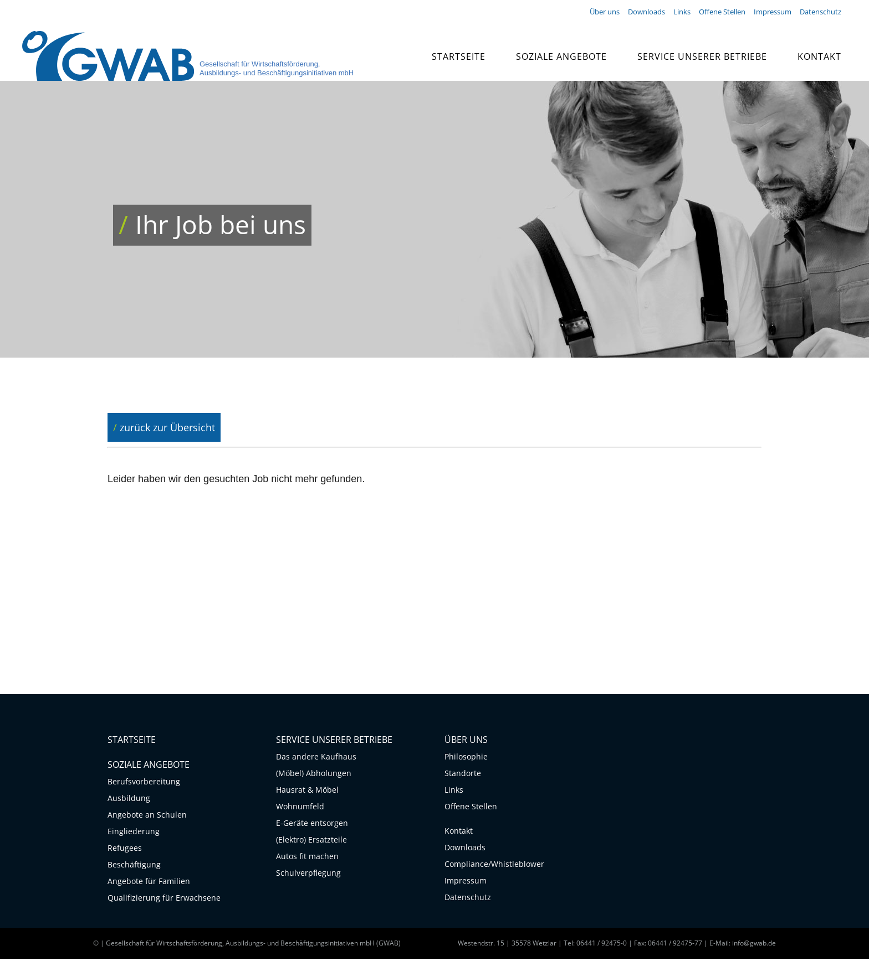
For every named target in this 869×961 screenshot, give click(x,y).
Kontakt (458, 833)
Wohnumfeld (300, 808)
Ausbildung (129, 800)
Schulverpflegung (308, 875)
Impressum (465, 882)
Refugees (125, 850)
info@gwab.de (754, 945)
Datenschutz (467, 899)
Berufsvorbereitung (144, 783)
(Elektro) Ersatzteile (311, 841)
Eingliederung (134, 833)
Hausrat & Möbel (307, 792)
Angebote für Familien (149, 883)
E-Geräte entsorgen (312, 825)
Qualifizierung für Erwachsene (164, 900)
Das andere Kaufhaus (316, 758)
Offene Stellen (470, 808)
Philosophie (466, 758)
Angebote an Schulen (147, 817)
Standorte (462, 775)
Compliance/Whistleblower (490, 866)
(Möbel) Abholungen (313, 775)
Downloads (464, 849)
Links (453, 792)
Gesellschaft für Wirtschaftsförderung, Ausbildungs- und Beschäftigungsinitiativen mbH (277, 68)
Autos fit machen (307, 858)
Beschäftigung (134, 866)
